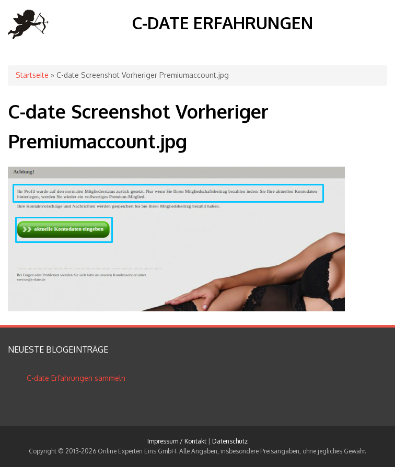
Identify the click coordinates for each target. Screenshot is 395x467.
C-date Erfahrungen (222, 22)
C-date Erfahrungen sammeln (76, 377)
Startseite (32, 75)
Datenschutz (230, 441)
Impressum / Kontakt (176, 441)
